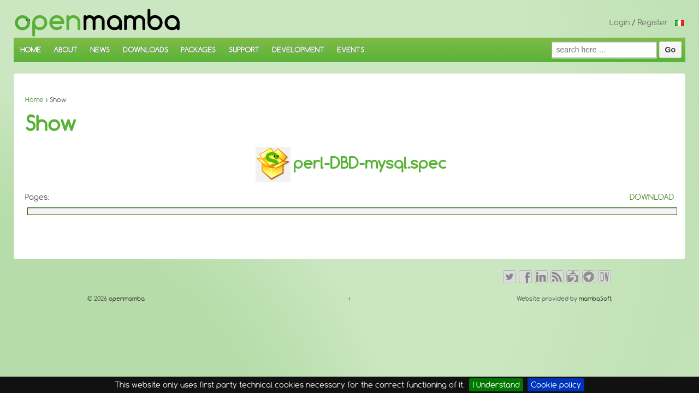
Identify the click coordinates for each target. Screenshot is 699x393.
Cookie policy (556, 385)
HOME (30, 49)
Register (653, 22)
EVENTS (350, 49)
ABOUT (66, 49)
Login (619, 22)
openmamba (126, 298)
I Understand (496, 385)
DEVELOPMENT (298, 49)
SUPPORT (244, 49)
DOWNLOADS (145, 49)
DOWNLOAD (652, 197)
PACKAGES (198, 49)
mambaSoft (595, 298)
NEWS (100, 49)
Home (34, 100)
